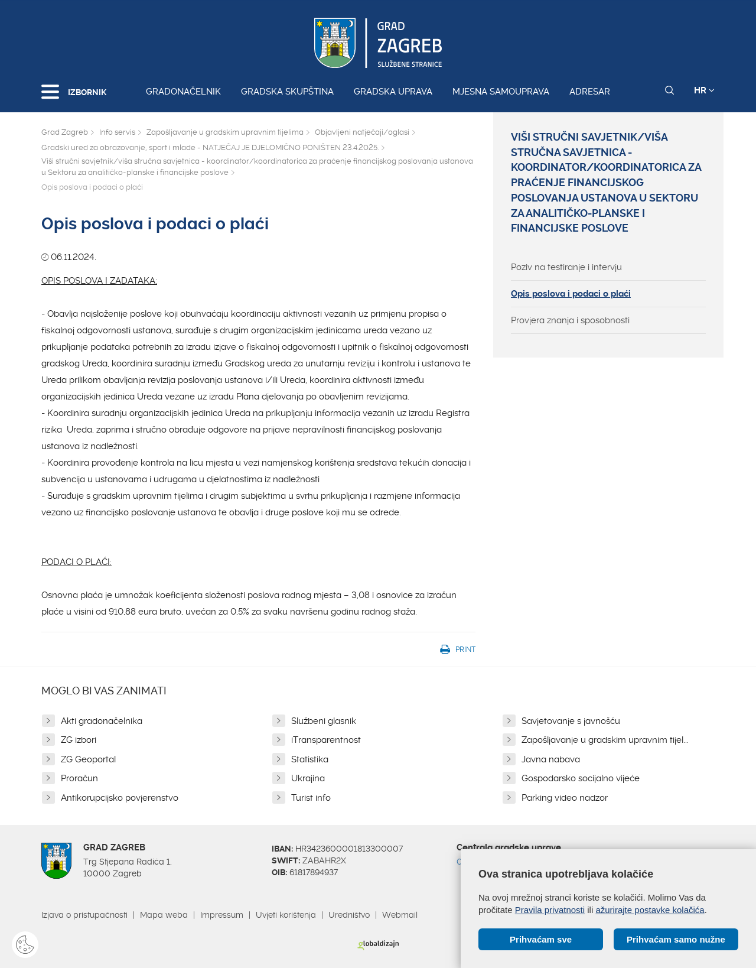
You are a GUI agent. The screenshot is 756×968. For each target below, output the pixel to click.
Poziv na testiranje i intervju (566, 267)
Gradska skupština (287, 91)
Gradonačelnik (183, 91)
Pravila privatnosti (550, 910)
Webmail (400, 915)
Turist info (311, 797)
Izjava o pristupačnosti (84, 915)
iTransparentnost (326, 740)
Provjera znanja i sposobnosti (570, 320)
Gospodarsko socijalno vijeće (581, 778)
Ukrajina (308, 778)
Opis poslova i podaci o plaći (571, 293)
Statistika (309, 759)
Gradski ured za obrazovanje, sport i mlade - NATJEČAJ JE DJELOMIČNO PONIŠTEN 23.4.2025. (210, 147)
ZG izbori (78, 740)
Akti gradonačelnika (101, 721)
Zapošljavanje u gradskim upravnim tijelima (225, 132)
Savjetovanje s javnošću (571, 721)
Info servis (117, 132)
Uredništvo (349, 915)
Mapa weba (164, 915)
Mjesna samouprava (500, 91)
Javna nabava (551, 759)
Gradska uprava (393, 91)
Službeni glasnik (323, 721)
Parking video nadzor (565, 797)
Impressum (221, 915)
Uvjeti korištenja (286, 915)
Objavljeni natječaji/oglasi (362, 132)
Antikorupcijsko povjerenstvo (119, 797)
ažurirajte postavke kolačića (649, 910)
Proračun (79, 778)
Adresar (589, 91)
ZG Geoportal (88, 759)
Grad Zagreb (64, 132)
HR (704, 90)
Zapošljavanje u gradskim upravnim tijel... (605, 740)
